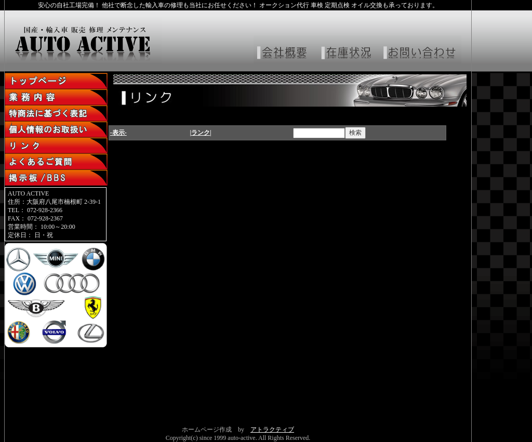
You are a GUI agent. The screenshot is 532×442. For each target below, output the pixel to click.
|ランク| (200, 132)
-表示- (118, 132)
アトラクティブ (272, 429)
